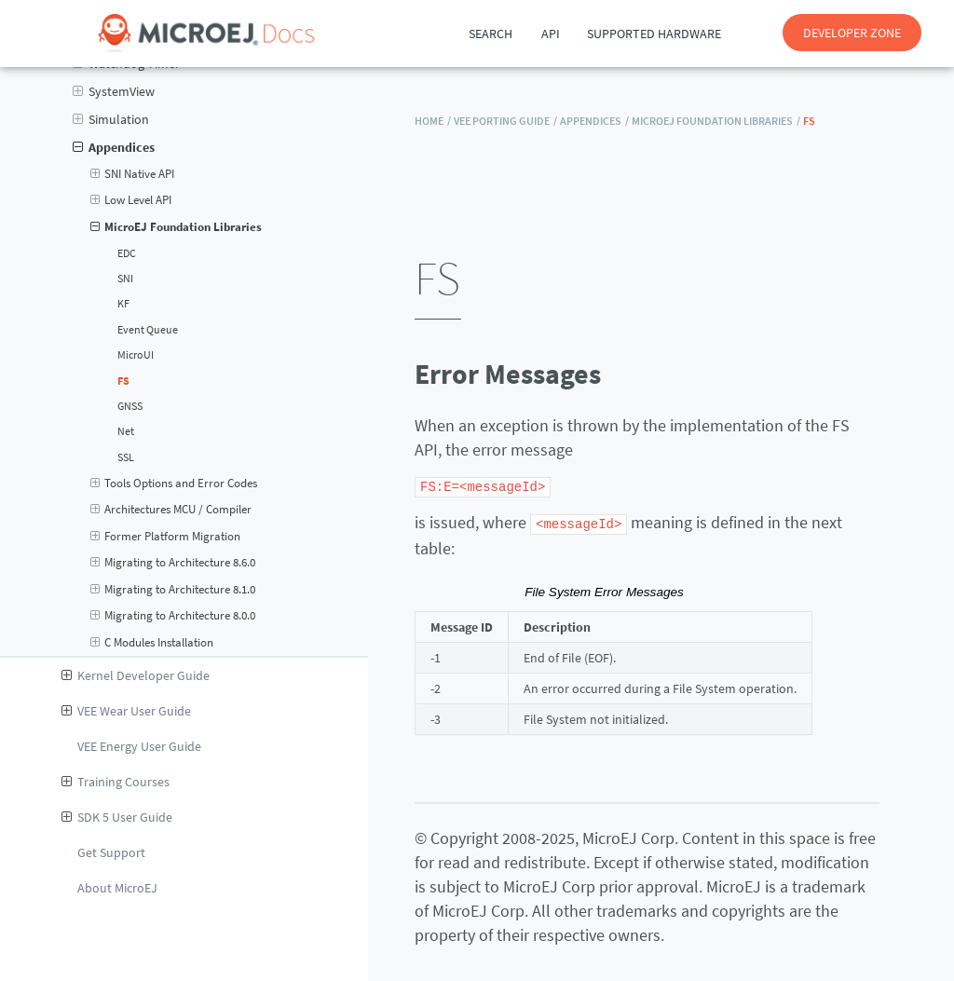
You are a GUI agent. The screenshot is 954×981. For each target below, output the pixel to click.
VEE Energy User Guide (139, 746)
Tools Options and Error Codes (174, 483)
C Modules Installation (152, 642)
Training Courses (115, 781)
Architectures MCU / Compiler (171, 509)
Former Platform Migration (165, 536)
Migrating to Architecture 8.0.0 (173, 615)
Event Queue (147, 329)
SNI (125, 278)
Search (490, 33)
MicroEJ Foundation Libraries (176, 227)
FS (123, 381)
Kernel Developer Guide (135, 675)
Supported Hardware (654, 33)
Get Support (111, 852)
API (550, 33)
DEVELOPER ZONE (852, 32)
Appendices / (594, 121)
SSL (125, 457)
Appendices (114, 147)
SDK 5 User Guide (116, 817)
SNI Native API (132, 174)
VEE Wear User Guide (126, 710)
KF (123, 303)
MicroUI (135, 354)
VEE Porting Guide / (505, 121)
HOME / (433, 121)
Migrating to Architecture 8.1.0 (173, 589)
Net (125, 431)
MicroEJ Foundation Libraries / (716, 121)
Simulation (111, 119)
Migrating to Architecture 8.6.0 (173, 562)
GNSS (130, 406)
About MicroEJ (117, 887)
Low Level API (131, 200)
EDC (126, 253)
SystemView (114, 91)
